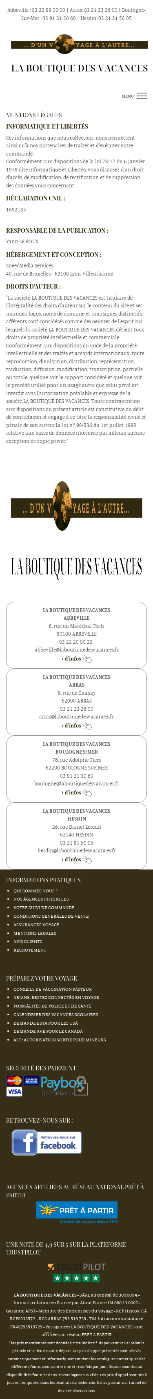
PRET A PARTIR (97, 1334)
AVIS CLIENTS (27, 941)
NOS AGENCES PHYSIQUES (41, 899)
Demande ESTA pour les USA (45, 1023)
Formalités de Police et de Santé (52, 1006)
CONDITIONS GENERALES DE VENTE (51, 916)
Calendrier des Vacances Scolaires (55, 1014)
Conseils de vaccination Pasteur (52, 989)
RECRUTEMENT (29, 950)
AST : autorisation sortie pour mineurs (59, 1039)
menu (128, 96)
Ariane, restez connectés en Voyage (56, 997)
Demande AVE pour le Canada (48, 1031)
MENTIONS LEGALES (34, 933)
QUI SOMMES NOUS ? (35, 890)
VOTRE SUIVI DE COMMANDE (44, 907)
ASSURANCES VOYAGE (36, 924)
